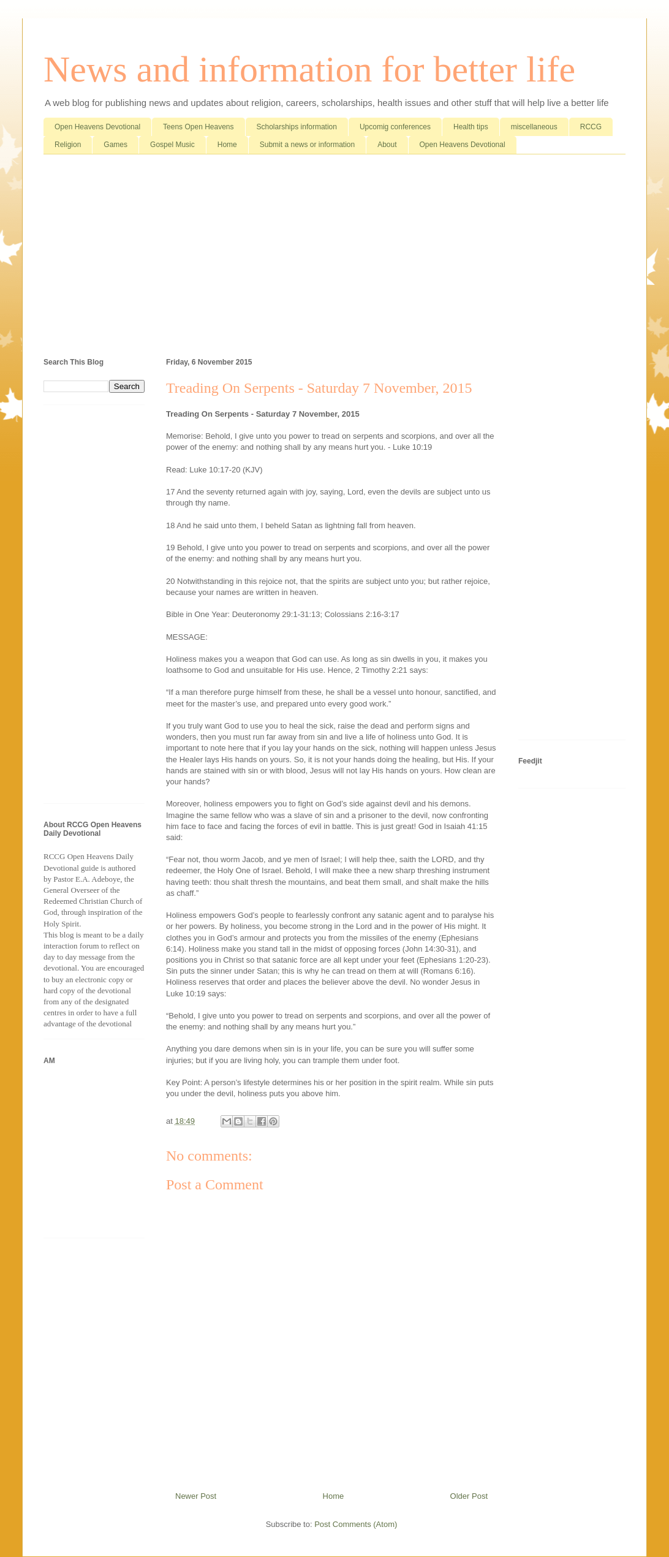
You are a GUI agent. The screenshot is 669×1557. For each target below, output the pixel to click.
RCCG (591, 127)
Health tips (470, 127)
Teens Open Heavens (198, 127)
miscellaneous (534, 127)
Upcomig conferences (395, 127)
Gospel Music (172, 144)
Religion (68, 144)
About (386, 144)
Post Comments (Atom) (355, 1524)
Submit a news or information (307, 144)
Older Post (469, 1496)
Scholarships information (297, 127)
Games (115, 144)
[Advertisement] (334, 258)
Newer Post (195, 1496)
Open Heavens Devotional (97, 127)
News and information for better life (309, 69)
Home (227, 144)
